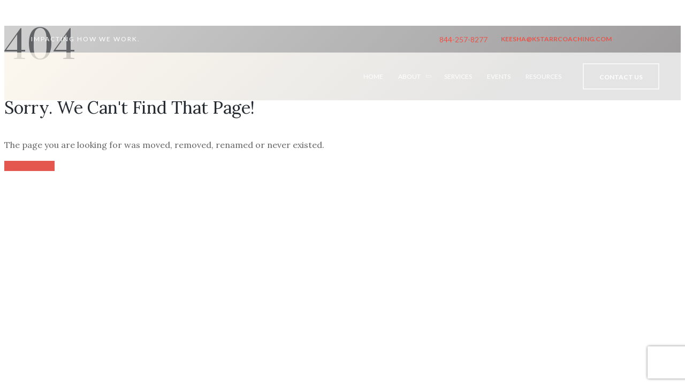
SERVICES (458, 76)
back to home (29, 166)
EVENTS (499, 76)
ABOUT (409, 76)
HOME (373, 76)
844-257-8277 (463, 39)
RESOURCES (543, 76)
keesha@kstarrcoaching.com (556, 39)
